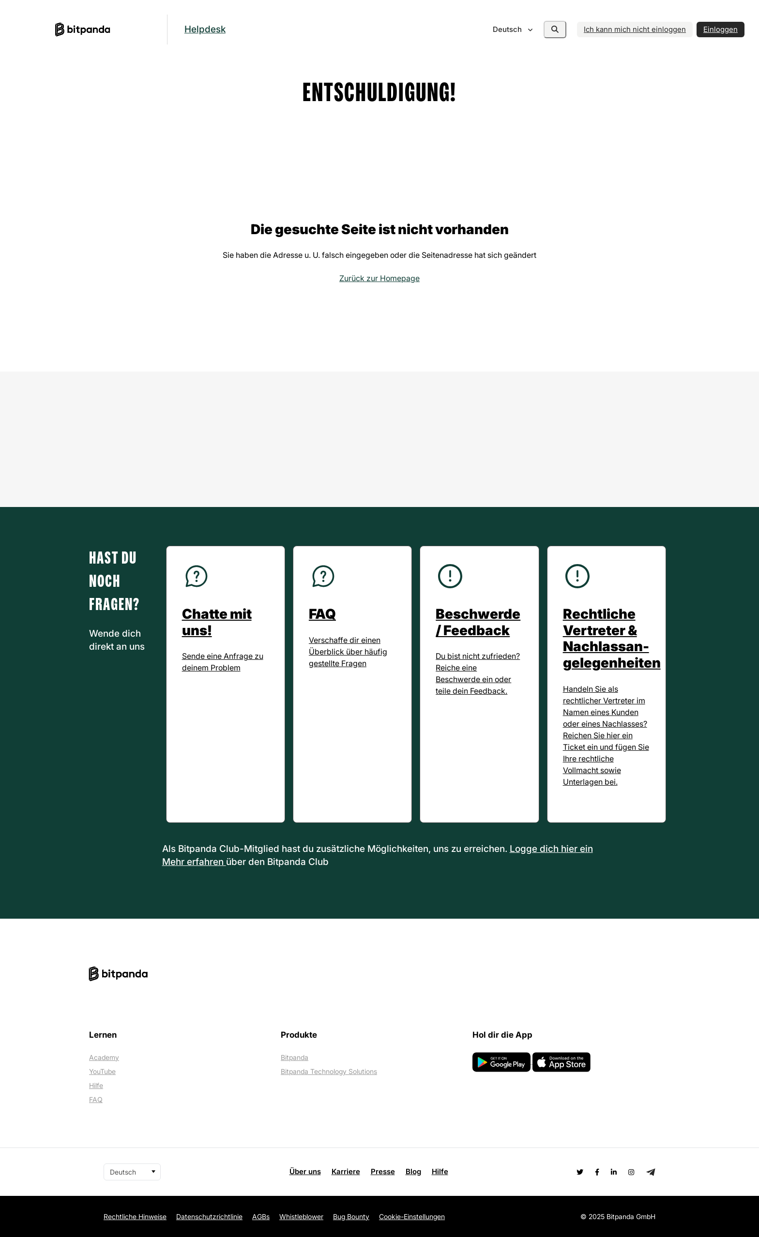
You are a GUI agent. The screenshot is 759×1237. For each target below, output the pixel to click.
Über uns (305, 1171)
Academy (104, 1057)
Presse (383, 1171)
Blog (413, 1171)
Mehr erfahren (194, 861)
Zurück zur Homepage (379, 278)
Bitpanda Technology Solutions (329, 1071)
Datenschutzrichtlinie (209, 1216)
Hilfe (96, 1085)
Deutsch (508, 29)
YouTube (102, 1071)
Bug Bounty (351, 1216)
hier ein (577, 848)
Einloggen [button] (720, 29)
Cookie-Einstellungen (412, 1216)
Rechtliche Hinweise (135, 1216)
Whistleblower (301, 1216)
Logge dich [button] (535, 848)
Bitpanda (294, 1057)
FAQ (96, 1099)
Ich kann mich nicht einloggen (635, 29)
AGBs (261, 1216)
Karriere (346, 1171)
